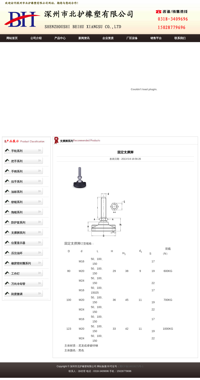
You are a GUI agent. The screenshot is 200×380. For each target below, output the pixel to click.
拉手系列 (16, 181)
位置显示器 (18, 243)
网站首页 (12, 38)
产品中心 (60, 38)
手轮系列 (16, 151)
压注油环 (16, 253)
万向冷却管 (18, 283)
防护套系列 (18, 222)
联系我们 (180, 38)
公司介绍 (36, 38)
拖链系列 (16, 212)
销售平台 (156, 38)
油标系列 (16, 191)
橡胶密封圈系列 (21, 263)
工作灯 (15, 273)
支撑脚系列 (18, 232)
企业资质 (108, 38)
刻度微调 (16, 294)
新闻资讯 (84, 38)
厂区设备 (132, 38)
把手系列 (16, 161)
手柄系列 (16, 171)
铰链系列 (16, 202)
